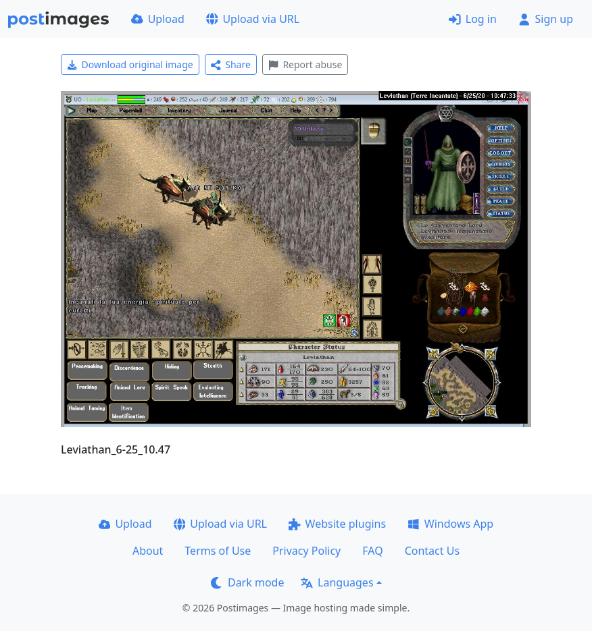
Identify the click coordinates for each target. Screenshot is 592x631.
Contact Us (432, 550)
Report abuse (305, 64)
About (147, 550)
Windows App (450, 523)
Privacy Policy (306, 550)
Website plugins (337, 523)
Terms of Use (217, 550)
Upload (157, 18)
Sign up (545, 18)
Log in (473, 18)
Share (231, 64)
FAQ (372, 550)
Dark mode (247, 582)
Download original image (130, 64)
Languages (337, 582)
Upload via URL (252, 18)
